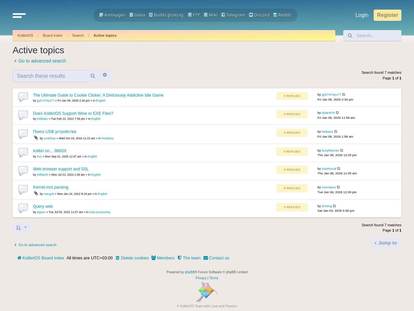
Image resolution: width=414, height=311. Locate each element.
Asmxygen (112, 15)
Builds (157, 15)
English (100, 100)
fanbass (327, 131)
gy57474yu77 (46, 100)
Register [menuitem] (387, 15)
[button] (19, 15)
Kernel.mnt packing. (51, 187)
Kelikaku (42, 118)
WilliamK (42, 174)
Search (78, 35)
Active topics (105, 35)
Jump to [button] (387, 242)
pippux (41, 212)
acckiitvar (50, 138)
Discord (259, 15)
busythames (330, 150)
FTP (194, 15)
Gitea (137, 15)
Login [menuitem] (361, 15)
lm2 (39, 156)
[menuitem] (132, 258)
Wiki (211, 15)
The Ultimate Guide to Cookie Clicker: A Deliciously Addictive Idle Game (98, 95)
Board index (52, 35)
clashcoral (329, 168)
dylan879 (328, 112)
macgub (49, 194)
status (175, 15)
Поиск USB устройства (54, 131)
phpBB (190, 272)
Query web (43, 206)
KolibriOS (25, 35)
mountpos (329, 187)
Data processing (99, 212)
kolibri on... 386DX (49, 151)
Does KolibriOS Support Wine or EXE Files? (73, 113)
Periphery (108, 138)
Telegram (233, 15)
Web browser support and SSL (61, 169)
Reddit (282, 15)
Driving (327, 206)
